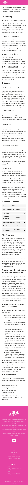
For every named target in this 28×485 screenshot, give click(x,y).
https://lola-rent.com (14, 20)
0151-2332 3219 (16, 468)
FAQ (14, 450)
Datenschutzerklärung (14, 456)
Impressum (14, 452)
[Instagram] (14, 440)
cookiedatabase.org (6, 397)
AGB (14, 454)
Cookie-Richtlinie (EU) (14, 458)
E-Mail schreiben (16, 473)
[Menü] (25, 2)
